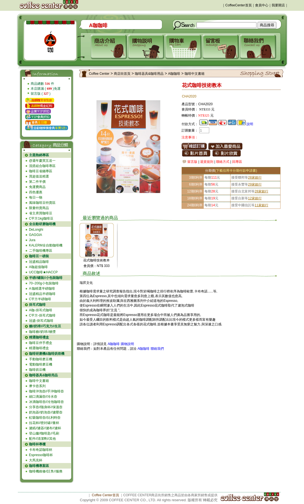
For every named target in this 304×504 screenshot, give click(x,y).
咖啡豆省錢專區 (40, 171)
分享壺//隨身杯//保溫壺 (45, 407)
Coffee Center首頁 (105, 495)
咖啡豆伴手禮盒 (40, 343)
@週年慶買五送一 (42, 161)
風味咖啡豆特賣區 (42, 203)
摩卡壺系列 (37, 386)
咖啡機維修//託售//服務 (45, 471)
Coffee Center (99, 74)
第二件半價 (37, 182)
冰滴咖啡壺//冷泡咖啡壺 (46, 402)
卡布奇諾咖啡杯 (40, 450)
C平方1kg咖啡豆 (41, 218)
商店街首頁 (122, 74)
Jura (32, 240)
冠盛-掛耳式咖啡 (41, 321)
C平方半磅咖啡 (40, 299)
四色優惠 (35, 192)
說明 (250, 124)
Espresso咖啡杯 (41, 455)
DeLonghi (36, 230)
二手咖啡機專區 (40, 251)
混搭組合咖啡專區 (42, 166)
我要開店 (278, 5)
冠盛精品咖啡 (39, 262)
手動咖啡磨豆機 (40, 359)
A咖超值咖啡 (38, 267)
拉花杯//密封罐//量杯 (44, 423)
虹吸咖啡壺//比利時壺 (45, 418)
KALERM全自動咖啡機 (45, 245)
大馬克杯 (35, 460)
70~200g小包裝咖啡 (44, 283)
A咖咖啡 (174, 74)
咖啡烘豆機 (37, 370)
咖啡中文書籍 (39, 381)
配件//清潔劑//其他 (42, 439)
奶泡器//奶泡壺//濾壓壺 (45, 412)
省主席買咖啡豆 (40, 213)
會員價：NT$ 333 (96, 266)
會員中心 (261, 5)
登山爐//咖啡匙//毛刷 (44, 433)
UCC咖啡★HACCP (43, 272)
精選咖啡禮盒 (39, 348)
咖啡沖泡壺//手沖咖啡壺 (46, 391)
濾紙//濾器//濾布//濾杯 (45, 428)
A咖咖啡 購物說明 (121, 344)
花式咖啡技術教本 (96, 260)
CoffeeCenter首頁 (238, 5)
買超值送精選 (39, 176)
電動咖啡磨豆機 (40, 364)
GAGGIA (35, 235)
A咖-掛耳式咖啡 (40, 310)
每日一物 (35, 197)
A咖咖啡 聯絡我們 (150, 349)
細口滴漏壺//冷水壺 (43, 396)
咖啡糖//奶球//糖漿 (42, 332)
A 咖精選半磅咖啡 (42, 288)
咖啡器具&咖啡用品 (149, 74)
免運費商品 (37, 187)
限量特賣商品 (39, 208)
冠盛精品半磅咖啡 (42, 294)
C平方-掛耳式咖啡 (42, 315)
